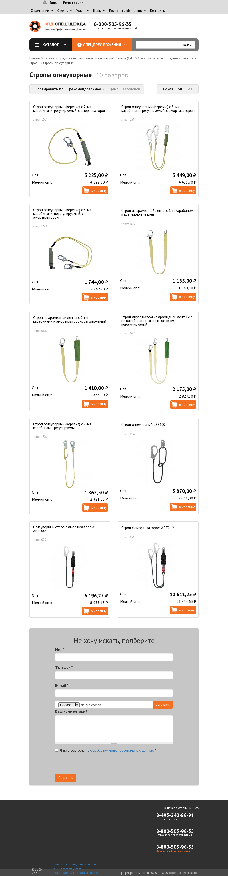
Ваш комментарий (71, 711)
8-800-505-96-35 (113, 24)
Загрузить (163, 704)
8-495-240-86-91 (175, 815)
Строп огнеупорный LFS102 (143, 424)
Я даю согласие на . (106, 750)
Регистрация (73, 2)
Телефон (64, 667)
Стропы (34, 63)
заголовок (131, 89)
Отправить (65, 778)
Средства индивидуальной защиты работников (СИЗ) (96, 58)
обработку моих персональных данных (122, 750)
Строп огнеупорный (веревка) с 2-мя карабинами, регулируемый (62, 426)
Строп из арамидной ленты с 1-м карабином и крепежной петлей (157, 212)
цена (114, 89)
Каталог (52, 44)
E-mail (61, 685)
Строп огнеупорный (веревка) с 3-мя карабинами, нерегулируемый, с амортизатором (62, 213)
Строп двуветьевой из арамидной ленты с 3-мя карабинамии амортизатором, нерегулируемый (157, 320)
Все (189, 89)
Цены (97, 10)
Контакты (157, 10)
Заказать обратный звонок (175, 851)
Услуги (80, 10)
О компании (40, 10)
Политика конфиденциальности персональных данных (74, 866)
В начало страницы (178, 808)
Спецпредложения (105, 44)
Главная (34, 58)
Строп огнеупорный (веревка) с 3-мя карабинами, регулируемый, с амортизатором (158, 108)
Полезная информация (125, 10)
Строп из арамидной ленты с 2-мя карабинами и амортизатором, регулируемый (69, 319)
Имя (60, 649)
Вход (53, 2)
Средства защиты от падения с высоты (166, 58)
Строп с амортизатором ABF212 (147, 527)
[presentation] (130, 764)
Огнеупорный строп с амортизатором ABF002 (63, 529)
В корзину (98, 190)
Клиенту (62, 10)
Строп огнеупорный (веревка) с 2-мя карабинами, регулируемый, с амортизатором (69, 108)
